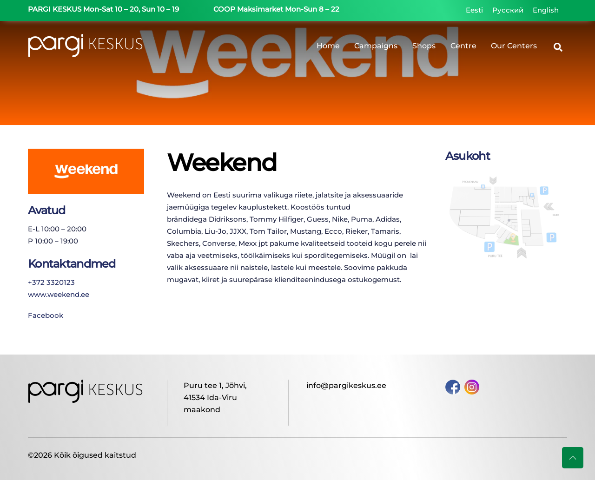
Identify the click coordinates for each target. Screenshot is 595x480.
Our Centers (514, 46)
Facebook (45, 315)
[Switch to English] (545, 10)
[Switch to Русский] (508, 10)
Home (328, 46)
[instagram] (471, 386)
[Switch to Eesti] (474, 10)
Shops (424, 46)
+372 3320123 (51, 281)
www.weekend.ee (58, 293)
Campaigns (375, 46)
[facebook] (452, 386)
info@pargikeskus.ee (346, 385)
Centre (463, 46)
